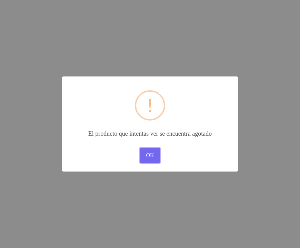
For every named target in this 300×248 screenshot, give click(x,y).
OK (150, 155)
